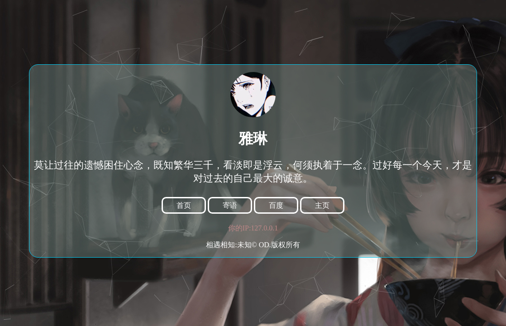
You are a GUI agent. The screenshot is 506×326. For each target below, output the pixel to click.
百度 (276, 205)
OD (264, 245)
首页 (184, 205)
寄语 (230, 205)
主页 (322, 205)
